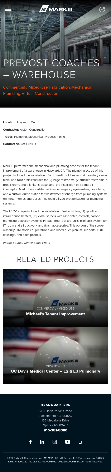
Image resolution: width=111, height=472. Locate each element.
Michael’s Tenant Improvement (55, 314)
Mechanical (81, 87)
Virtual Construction (40, 93)
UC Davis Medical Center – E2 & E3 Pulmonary (55, 371)
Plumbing (11, 93)
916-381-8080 (55, 430)
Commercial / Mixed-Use (25, 87)
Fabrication (59, 87)
